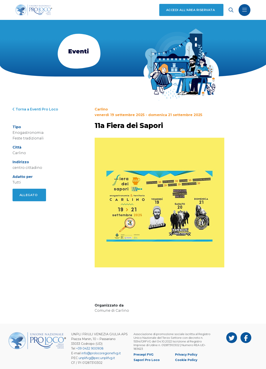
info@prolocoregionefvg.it (101, 353)
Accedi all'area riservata (190, 10)
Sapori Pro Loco (147, 360)
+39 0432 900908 (90, 348)
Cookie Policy (186, 360)
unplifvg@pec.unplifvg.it (97, 358)
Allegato (28, 195)
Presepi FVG (143, 354)
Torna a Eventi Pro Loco (35, 109)
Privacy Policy (186, 354)
